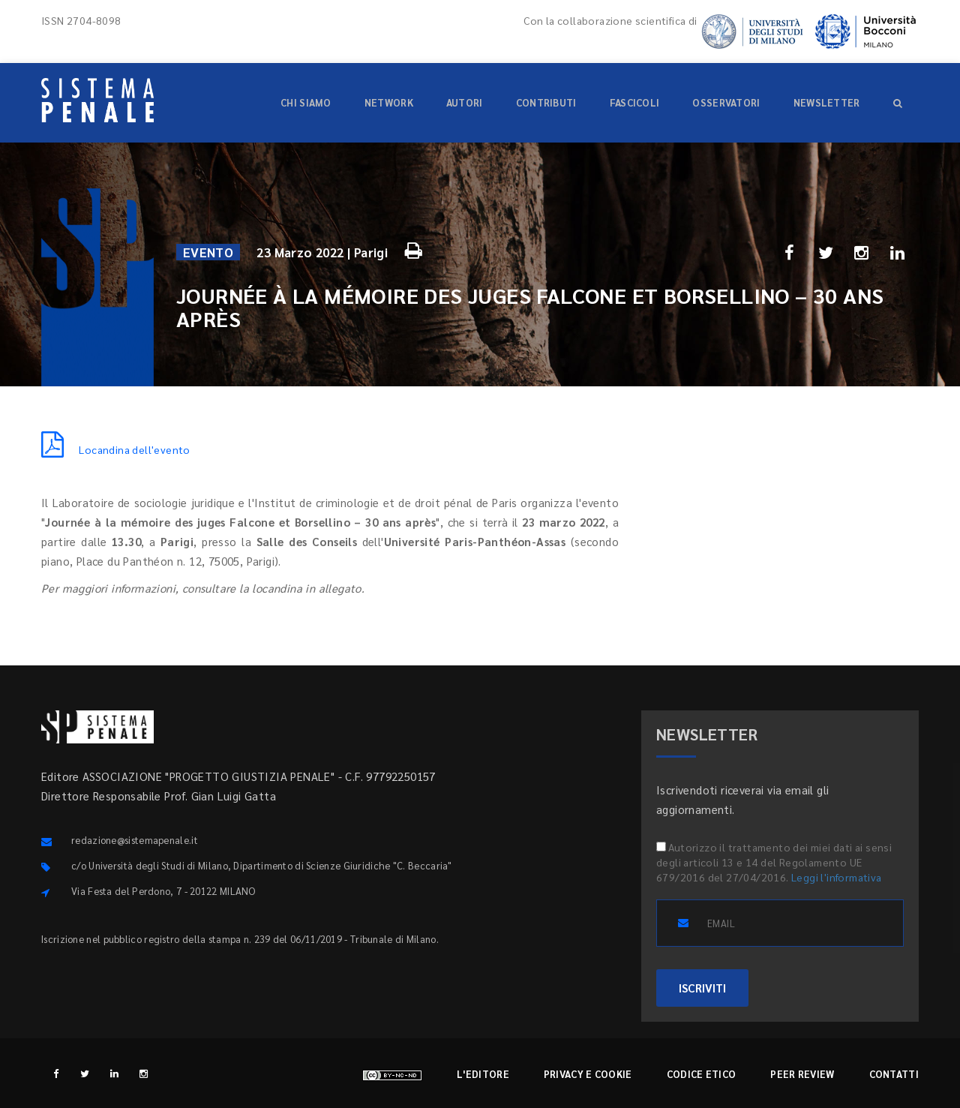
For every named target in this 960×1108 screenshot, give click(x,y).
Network (388, 102)
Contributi (546, 102)
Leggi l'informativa (836, 877)
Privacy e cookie (588, 1073)
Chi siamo (306, 102)
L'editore (483, 1073)
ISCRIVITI (702, 987)
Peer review (802, 1073)
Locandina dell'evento (115, 449)
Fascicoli (635, 102)
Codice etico (701, 1073)
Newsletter (827, 102)
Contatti (894, 1073)
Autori (464, 102)
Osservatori (726, 102)
